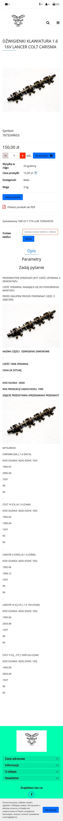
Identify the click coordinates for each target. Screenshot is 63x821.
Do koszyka (44, 155)
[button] (55, 4)
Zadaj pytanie (12, 197)
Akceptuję (50, 809)
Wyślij (28, 238)
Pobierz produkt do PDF (19, 207)
